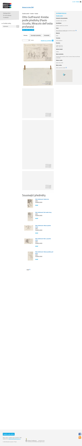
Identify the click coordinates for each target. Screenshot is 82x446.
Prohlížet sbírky (7, 23)
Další (28, 269)
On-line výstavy (7, 15)
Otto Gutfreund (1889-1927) (62, 30)
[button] (64, 74)
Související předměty (36, 35)
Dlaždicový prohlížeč (47, 40)
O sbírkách (6, 17)
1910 (36, 200)
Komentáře (46, 35)
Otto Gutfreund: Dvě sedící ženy (43, 212)
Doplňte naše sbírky (8, 434)
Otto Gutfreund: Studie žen (42, 199)
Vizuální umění (25, 13)
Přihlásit (77, 1)
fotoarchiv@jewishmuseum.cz (15, 438)
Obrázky (25, 35)
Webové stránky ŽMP (28, 7)
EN (74, 1)
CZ (73, 1)
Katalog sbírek (6, 13)
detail (36, 205)
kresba (32, 13)
